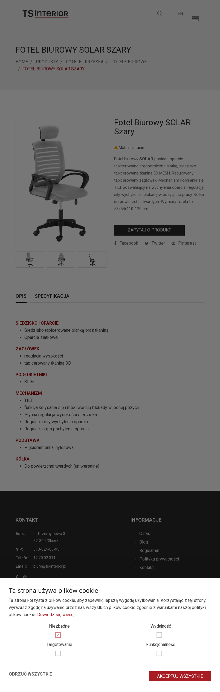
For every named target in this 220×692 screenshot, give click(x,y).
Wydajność (160, 626)
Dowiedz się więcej (55, 614)
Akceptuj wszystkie (180, 676)
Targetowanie (59, 644)
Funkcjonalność (160, 644)
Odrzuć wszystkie (30, 674)
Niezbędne (59, 626)
